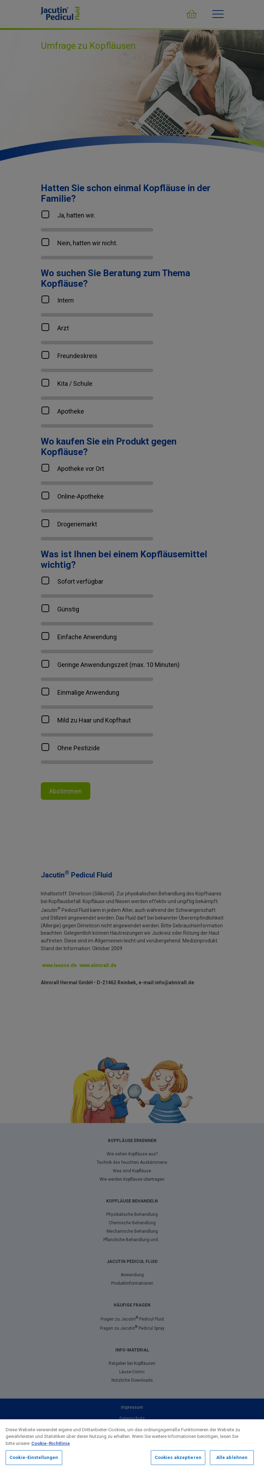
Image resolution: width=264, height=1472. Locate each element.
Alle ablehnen (232, 1457)
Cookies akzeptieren (178, 1457)
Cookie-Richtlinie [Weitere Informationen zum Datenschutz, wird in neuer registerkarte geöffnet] (50, 1443)
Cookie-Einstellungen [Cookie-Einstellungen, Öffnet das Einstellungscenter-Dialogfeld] (33, 1457)
